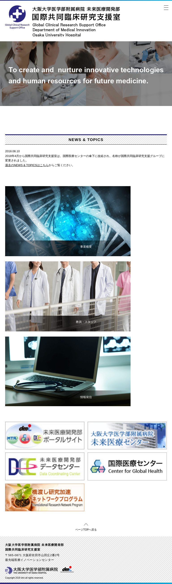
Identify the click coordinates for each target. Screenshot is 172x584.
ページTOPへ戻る (86, 529)
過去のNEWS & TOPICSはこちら (27, 165)
